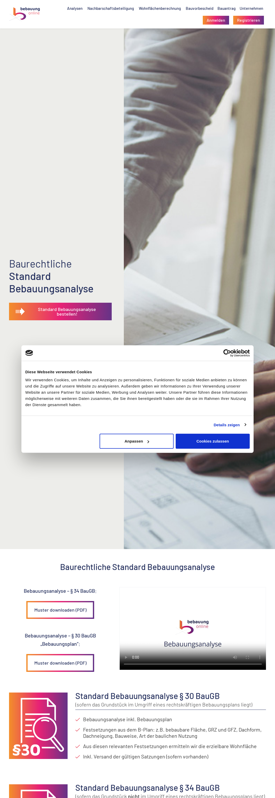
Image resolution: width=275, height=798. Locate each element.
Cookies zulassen (213, 441)
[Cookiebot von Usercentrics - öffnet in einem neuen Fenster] (227, 353)
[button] (216, 20)
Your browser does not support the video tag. (192, 628)
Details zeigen (227, 424)
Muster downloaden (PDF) (60, 610)
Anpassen (137, 441)
